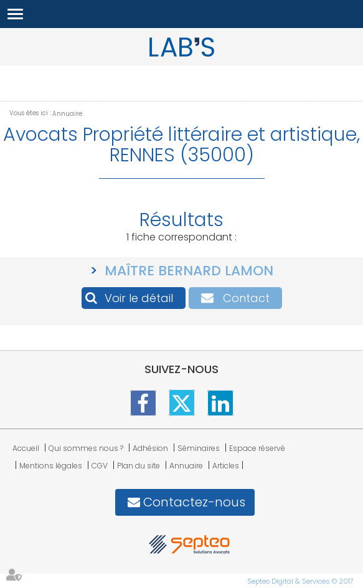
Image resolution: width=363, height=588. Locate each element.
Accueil (25, 448)
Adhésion (150, 448)
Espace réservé (257, 448)
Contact (246, 298)
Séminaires (198, 448)
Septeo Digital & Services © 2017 (300, 581)
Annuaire (67, 113)
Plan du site (138, 465)
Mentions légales (50, 465)
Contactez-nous (194, 502)
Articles (225, 465)
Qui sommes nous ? (86, 448)
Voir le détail (139, 298)
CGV (100, 465)
